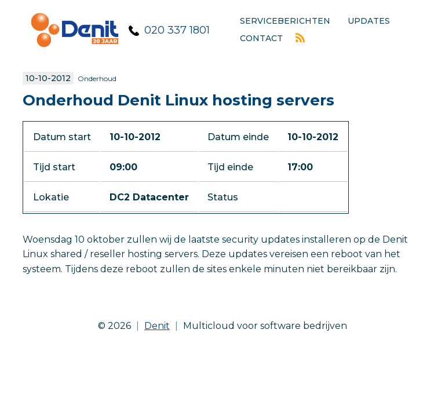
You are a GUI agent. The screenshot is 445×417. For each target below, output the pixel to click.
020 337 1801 (177, 30)
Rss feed (300, 37)
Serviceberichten (285, 21)
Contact (261, 38)
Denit (157, 325)
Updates (369, 21)
